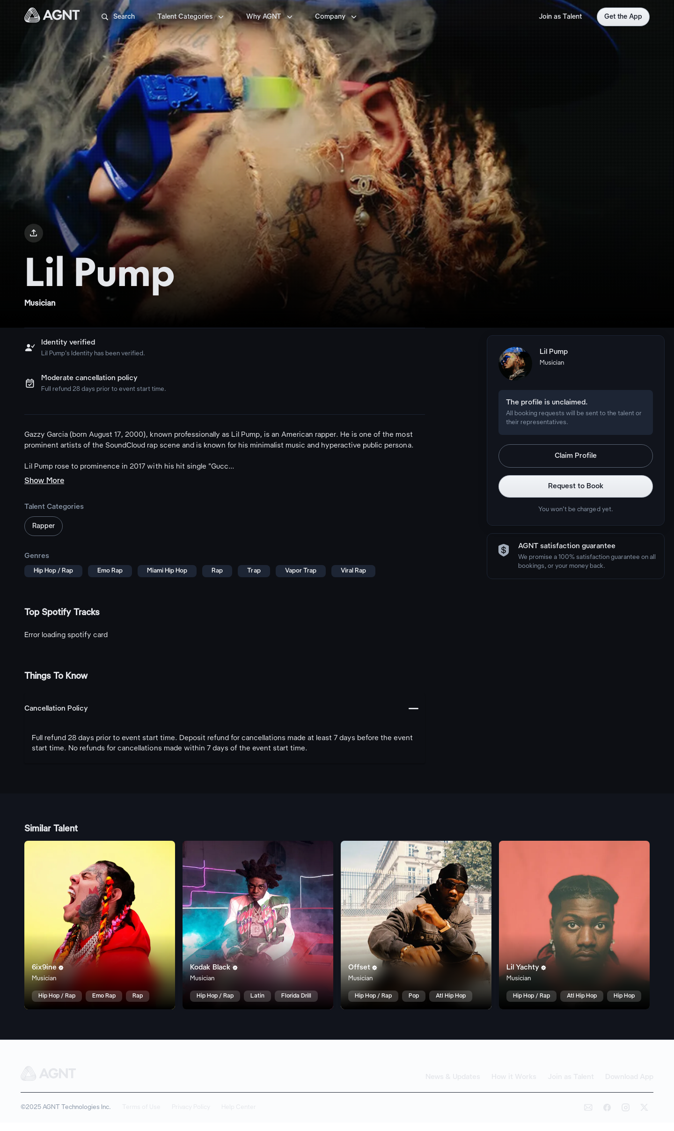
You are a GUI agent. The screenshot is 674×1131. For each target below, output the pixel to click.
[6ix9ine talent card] (99, 925)
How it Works (513, 1077)
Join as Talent (560, 17)
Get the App (623, 17)
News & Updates (452, 1077)
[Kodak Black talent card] (258, 925)
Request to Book (576, 486)
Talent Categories (191, 17)
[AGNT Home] (52, 16)
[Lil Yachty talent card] (574, 925)
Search (117, 17)
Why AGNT (270, 17)
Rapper (43, 526)
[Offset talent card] (416, 925)
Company (337, 17)
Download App (629, 1077)
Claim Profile (576, 456)
